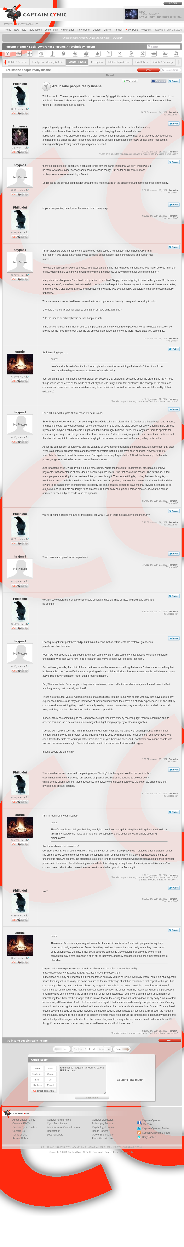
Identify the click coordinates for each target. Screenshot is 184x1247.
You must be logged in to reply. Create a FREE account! (82, 1079)
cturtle (153, 880)
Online (107, 29)
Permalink (173, 112)
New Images (68, 29)
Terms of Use (112, 1152)
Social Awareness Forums (47, 47)
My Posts (132, 29)
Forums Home (16, 47)
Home (8, 29)
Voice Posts (51, 29)
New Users (83, 29)
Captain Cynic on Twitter (155, 1128)
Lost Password (55, 1134)
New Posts (20, 29)
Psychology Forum (82, 47)
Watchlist (146, 29)
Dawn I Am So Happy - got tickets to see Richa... (160, 14)
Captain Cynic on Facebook (151, 1122)
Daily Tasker (148, 1137)
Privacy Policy (20, 1138)
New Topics (35, 29)
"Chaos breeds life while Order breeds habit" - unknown (92, 37)
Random (118, 29)
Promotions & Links (102, 1138)
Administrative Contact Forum (63, 1127)
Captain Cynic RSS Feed (155, 1132)
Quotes (97, 29)
